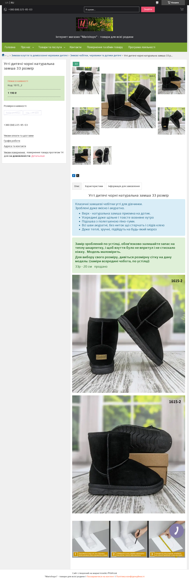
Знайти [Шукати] (148, 9)
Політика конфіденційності (130, 576)
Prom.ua (112, 573)
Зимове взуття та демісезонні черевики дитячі (39, 55)
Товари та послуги (50, 47)
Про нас (25, 47)
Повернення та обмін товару (105, 47)
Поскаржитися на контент (100, 576)
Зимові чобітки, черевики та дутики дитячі (95, 55)
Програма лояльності (141, 47)
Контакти (75, 47)
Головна (10, 47)
